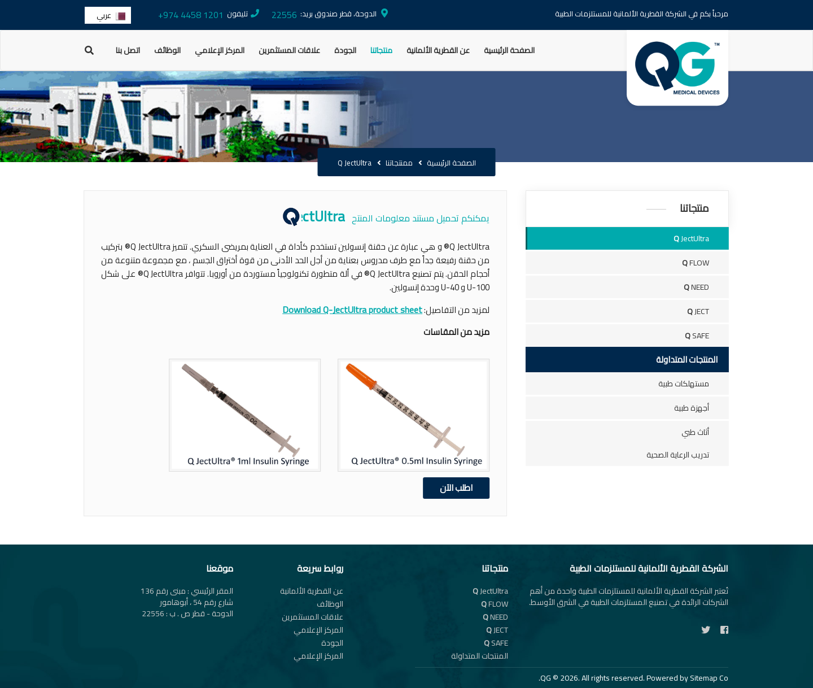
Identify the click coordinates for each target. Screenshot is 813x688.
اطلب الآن (435, 488)
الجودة (345, 50)
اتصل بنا (128, 50)
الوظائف (167, 50)
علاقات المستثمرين (289, 50)
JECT (708, 311)
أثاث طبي (705, 432)
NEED (706, 287)
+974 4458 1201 (191, 14)
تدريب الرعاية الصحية (688, 454)
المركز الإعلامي (219, 50)
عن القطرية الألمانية (438, 50)
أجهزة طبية (701, 407)
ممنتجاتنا (399, 163)
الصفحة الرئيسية (509, 50)
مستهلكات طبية (693, 383)
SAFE (707, 335)
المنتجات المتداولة (479, 655)
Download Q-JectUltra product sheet (331, 309)
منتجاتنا (381, 50)
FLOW (705, 262)
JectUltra (701, 238)
